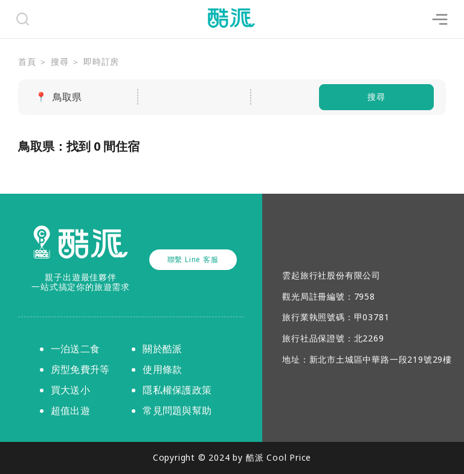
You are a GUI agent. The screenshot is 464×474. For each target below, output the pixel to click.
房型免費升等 (80, 369)
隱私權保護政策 (177, 390)
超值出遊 (70, 410)
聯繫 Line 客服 (193, 259)
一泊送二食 (75, 348)
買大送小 (70, 390)
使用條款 (162, 369)
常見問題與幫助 (177, 410)
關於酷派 (162, 348)
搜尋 (376, 96)
